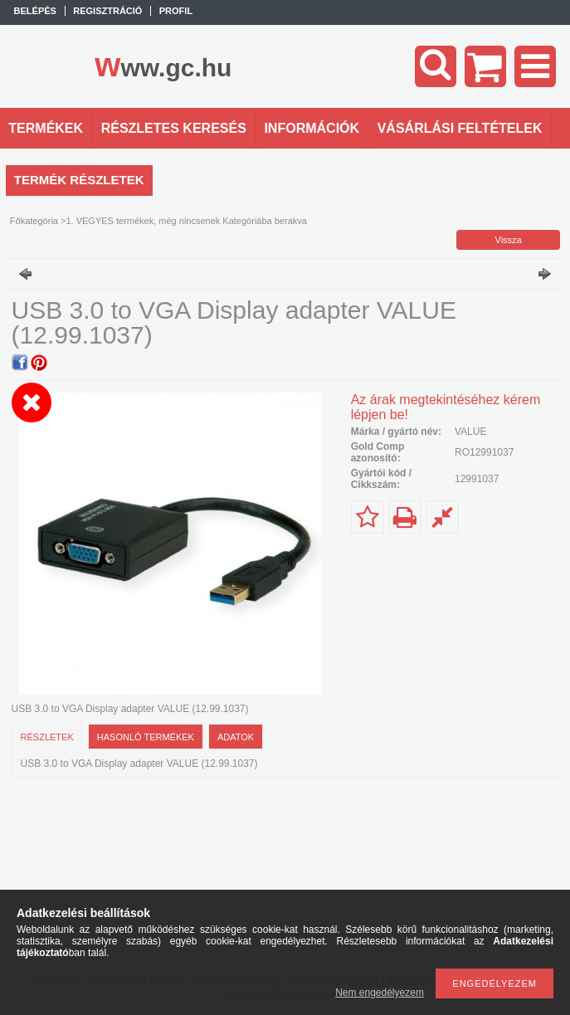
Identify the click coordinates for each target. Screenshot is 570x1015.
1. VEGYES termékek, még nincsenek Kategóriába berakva (186, 221)
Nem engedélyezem (379, 992)
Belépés (35, 11)
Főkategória (34, 221)
